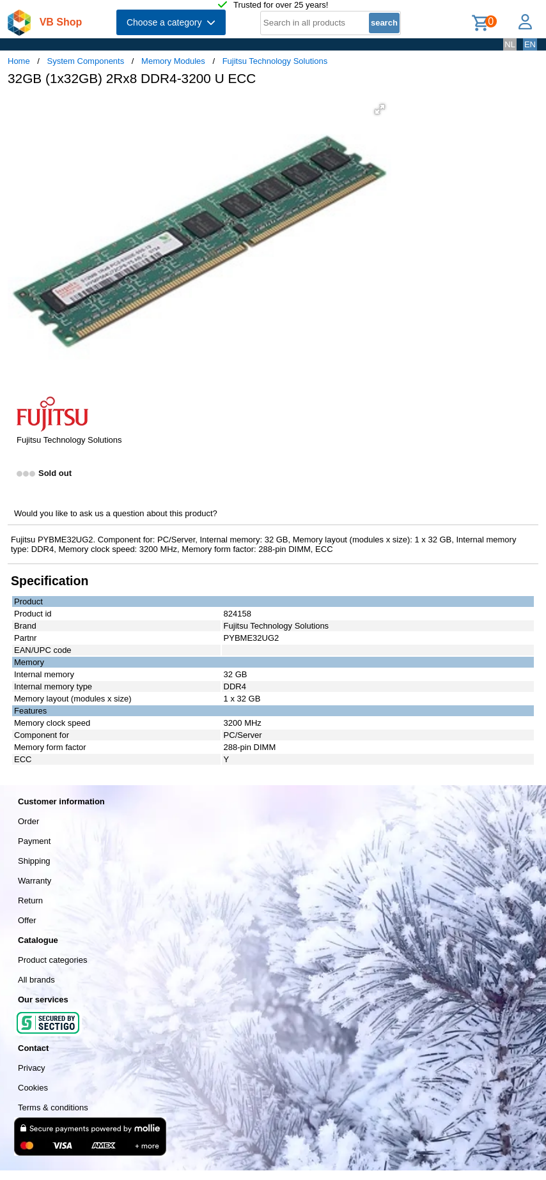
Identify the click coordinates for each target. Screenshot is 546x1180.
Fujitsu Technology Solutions (275, 61)
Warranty (34, 880)
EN (530, 44)
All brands (36, 980)
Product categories (52, 960)
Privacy (31, 1068)
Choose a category (171, 22)
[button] (380, 109)
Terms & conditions (53, 1107)
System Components (86, 61)
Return (30, 900)
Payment (34, 841)
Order (28, 821)
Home (19, 61)
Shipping (34, 861)
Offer (27, 920)
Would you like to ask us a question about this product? (115, 513)
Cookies (33, 1087)
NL (509, 44)
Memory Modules (173, 61)
